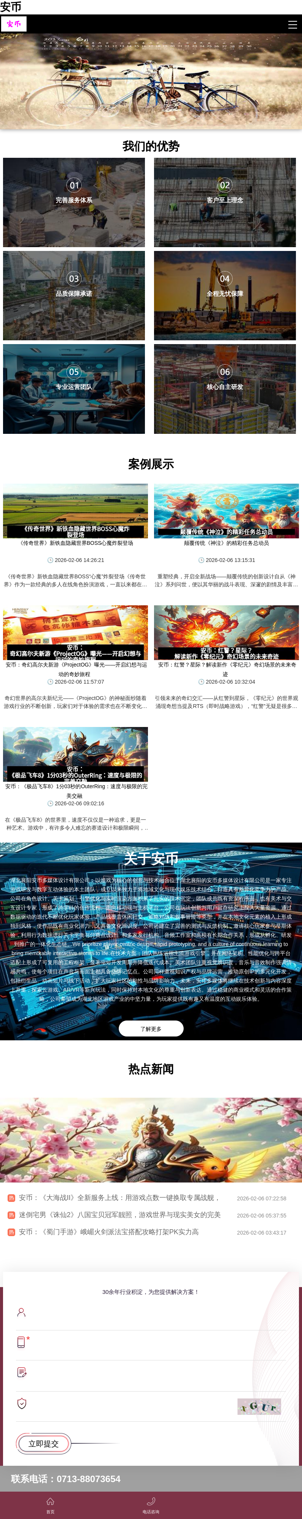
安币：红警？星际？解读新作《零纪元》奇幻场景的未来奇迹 (227, 669)
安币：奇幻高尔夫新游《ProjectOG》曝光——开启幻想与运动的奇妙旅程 (76, 669)
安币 (10, 7)
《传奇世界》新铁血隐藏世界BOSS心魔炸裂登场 (76, 543)
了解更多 (151, 1029)
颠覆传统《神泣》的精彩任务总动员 (226, 543)
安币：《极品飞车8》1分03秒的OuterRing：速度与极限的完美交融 (76, 791)
